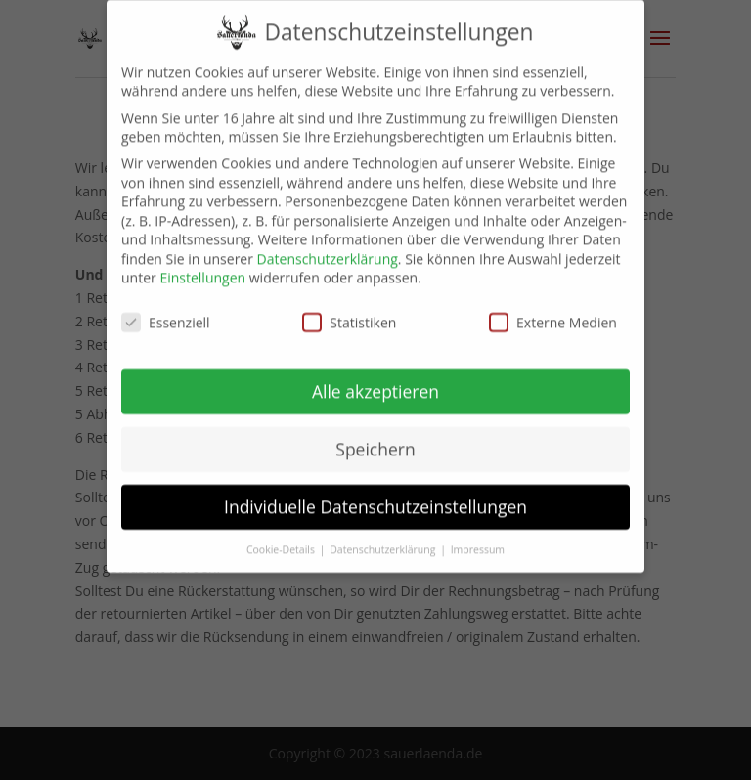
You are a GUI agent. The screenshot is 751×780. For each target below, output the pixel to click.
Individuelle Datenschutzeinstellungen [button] (375, 492)
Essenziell (165, 308)
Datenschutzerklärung (327, 245)
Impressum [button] (478, 535)
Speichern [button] (375, 435)
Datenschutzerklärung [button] (384, 535)
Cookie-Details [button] (282, 535)
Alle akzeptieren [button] (375, 377)
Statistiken (349, 308)
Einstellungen (202, 263)
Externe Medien (553, 308)
